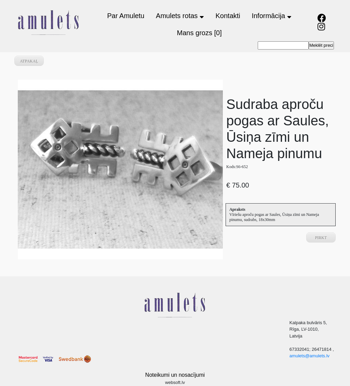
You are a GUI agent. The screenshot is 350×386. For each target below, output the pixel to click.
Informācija (271, 15)
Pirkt (321, 237)
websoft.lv (175, 382)
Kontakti (228, 15)
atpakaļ (29, 61)
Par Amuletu (125, 15)
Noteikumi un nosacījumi (175, 375)
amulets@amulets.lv (309, 355)
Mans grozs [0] (199, 33)
